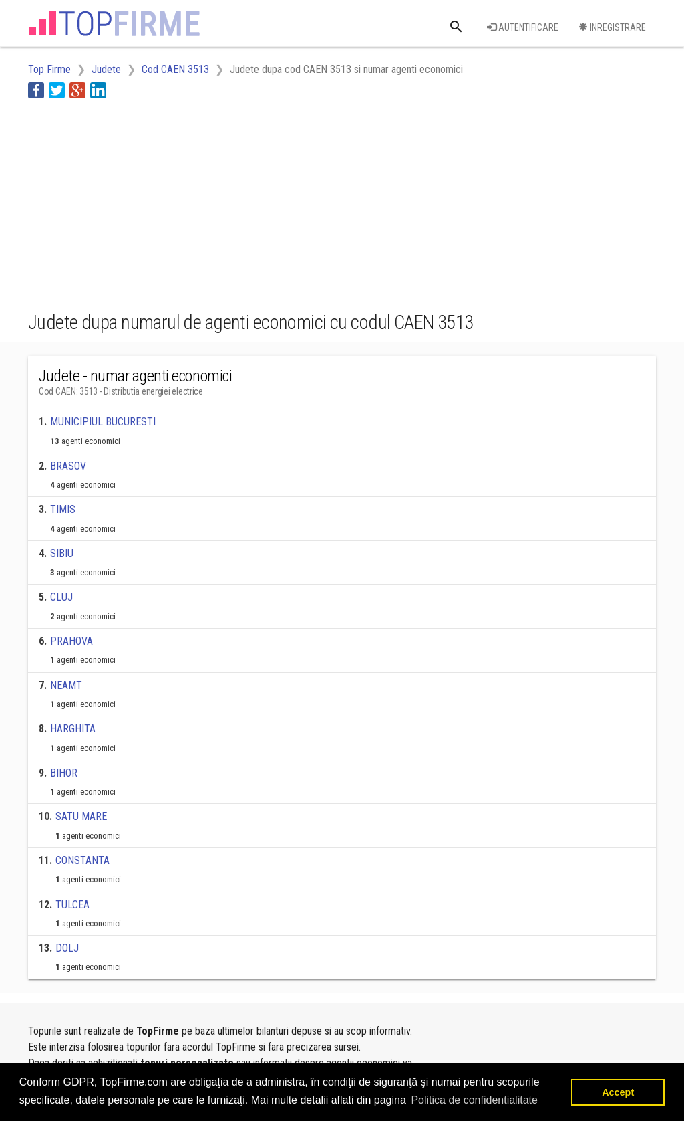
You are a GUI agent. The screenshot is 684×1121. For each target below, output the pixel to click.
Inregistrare (612, 27)
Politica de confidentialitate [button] (474, 1100)
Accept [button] (618, 1092)
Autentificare (522, 27)
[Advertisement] (271, 202)
